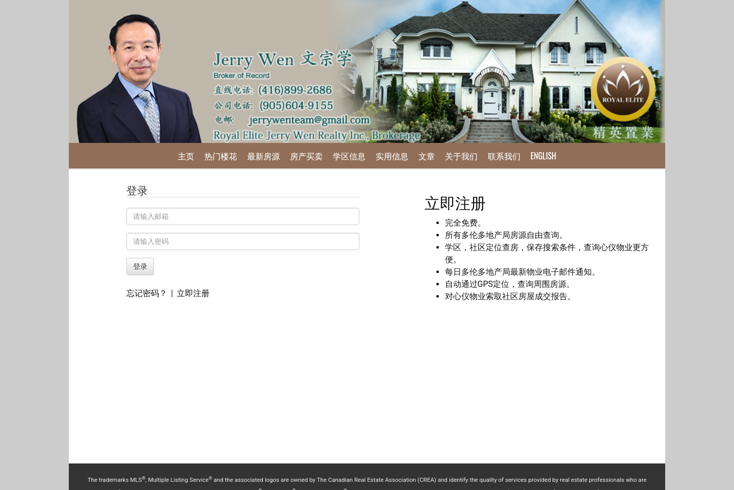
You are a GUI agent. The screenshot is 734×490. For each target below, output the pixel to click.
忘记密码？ (146, 293)
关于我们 (461, 156)
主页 (186, 156)
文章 (426, 156)
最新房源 (263, 156)
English (543, 156)
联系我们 (504, 156)
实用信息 (392, 156)
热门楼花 (220, 156)
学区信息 (349, 156)
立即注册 (193, 293)
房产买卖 (306, 156)
